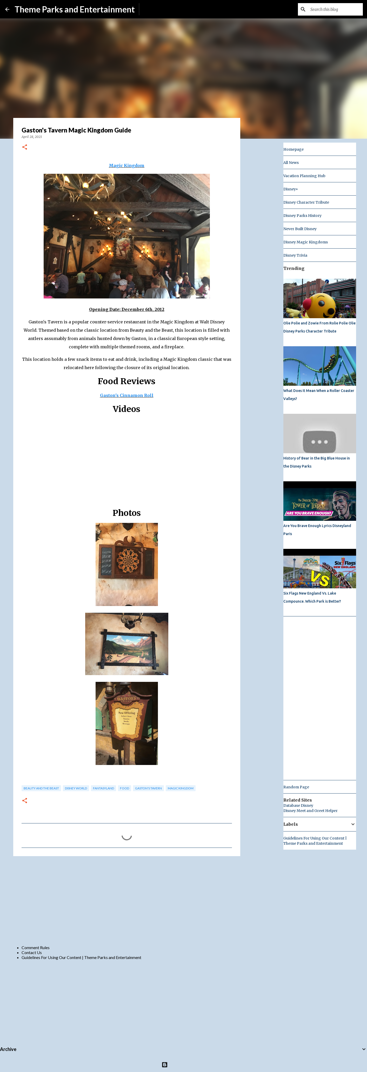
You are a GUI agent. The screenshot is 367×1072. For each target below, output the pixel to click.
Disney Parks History (302, 215)
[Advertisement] (126, 900)
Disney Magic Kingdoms (305, 242)
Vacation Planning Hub (304, 176)
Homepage (293, 149)
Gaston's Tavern (148, 788)
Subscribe (152, 9)
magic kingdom (180, 788)
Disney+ (290, 189)
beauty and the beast (41, 788)
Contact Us (32, 952)
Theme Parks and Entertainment (75, 9)
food (124, 788)
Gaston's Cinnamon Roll (127, 395)
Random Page (296, 787)
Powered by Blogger (183, 1064)
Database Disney (298, 805)
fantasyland (103, 788)
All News (291, 162)
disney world (76, 788)
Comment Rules (36, 947)
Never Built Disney (300, 229)
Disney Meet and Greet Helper (310, 810)
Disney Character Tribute (306, 202)
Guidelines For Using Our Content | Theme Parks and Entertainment (81, 957)
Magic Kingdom (126, 165)
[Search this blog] (335, 9)
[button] (25, 147)
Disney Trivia (295, 255)
